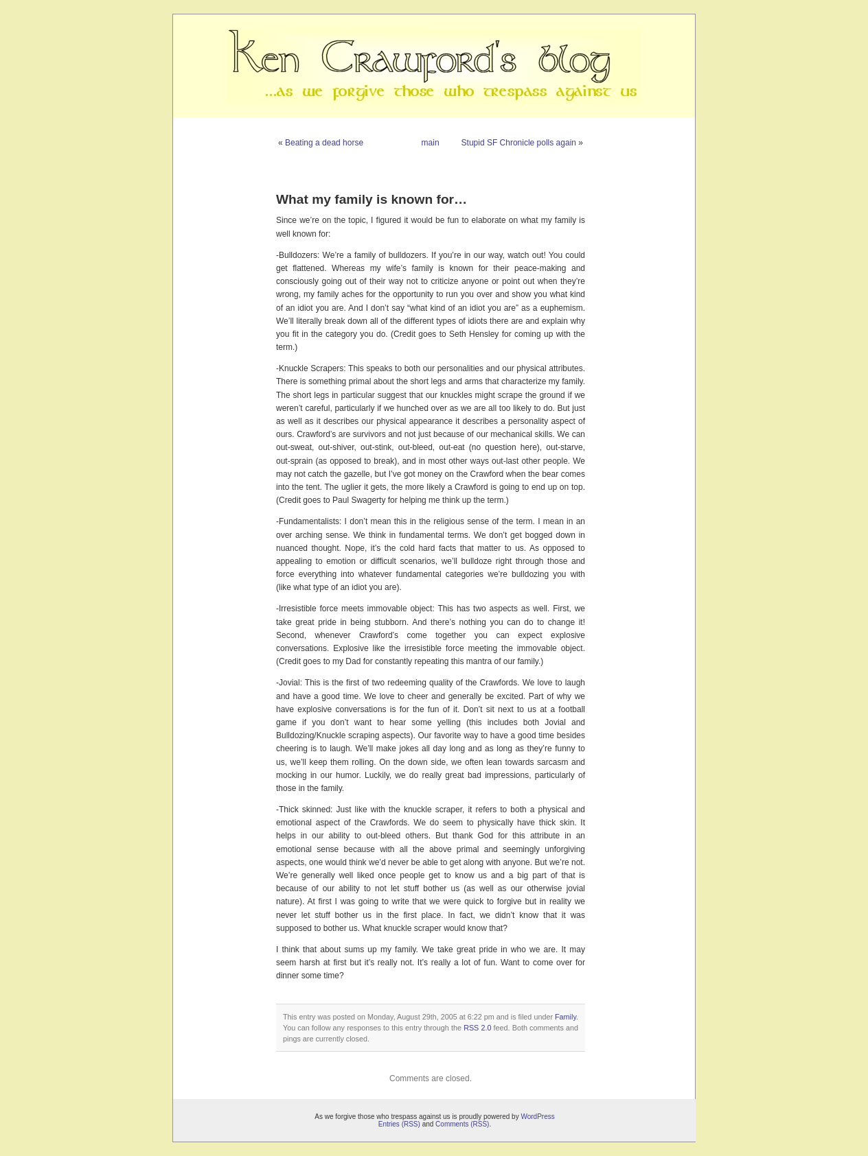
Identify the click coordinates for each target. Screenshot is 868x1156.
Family (565, 1017)
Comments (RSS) (462, 1124)
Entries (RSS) (399, 1124)
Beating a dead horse (324, 143)
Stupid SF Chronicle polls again (518, 143)
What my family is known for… (371, 199)
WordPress (537, 1116)
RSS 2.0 (477, 1028)
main (430, 143)
